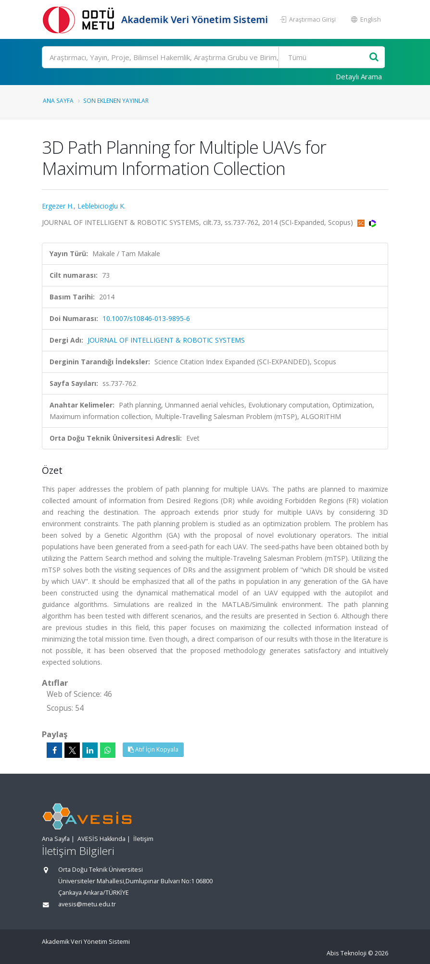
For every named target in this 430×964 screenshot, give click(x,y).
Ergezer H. (58, 205)
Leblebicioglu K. (101, 205)
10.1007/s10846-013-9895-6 (146, 318)
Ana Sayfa (58, 100)
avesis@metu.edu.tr (87, 904)
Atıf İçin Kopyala (153, 749)
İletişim (143, 839)
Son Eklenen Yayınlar (116, 100)
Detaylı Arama (359, 76)
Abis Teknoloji (347, 953)
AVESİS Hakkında (101, 839)
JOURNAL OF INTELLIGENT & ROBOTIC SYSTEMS (166, 340)
